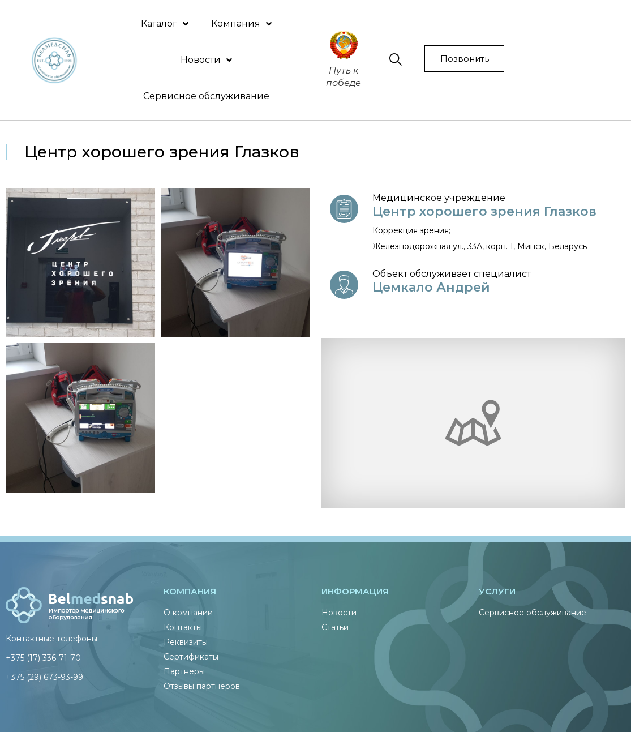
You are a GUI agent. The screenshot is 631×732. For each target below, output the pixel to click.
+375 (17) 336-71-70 (43, 658)
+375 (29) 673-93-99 (44, 677)
